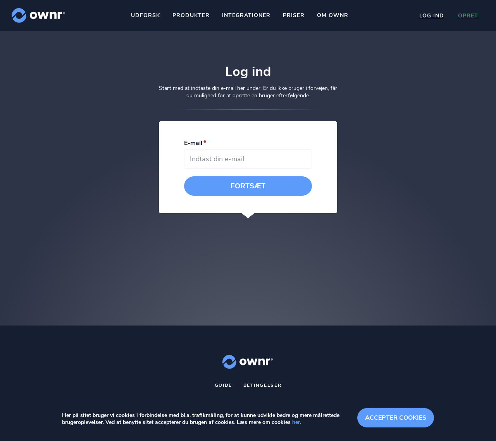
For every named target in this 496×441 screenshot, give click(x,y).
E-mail (193, 143)
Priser (294, 15)
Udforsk (145, 15)
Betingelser (262, 385)
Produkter (191, 15)
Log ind (431, 15)
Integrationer (246, 15)
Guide (223, 385)
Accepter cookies (395, 417)
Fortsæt (248, 186)
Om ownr (332, 15)
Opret (468, 15)
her (296, 422)
